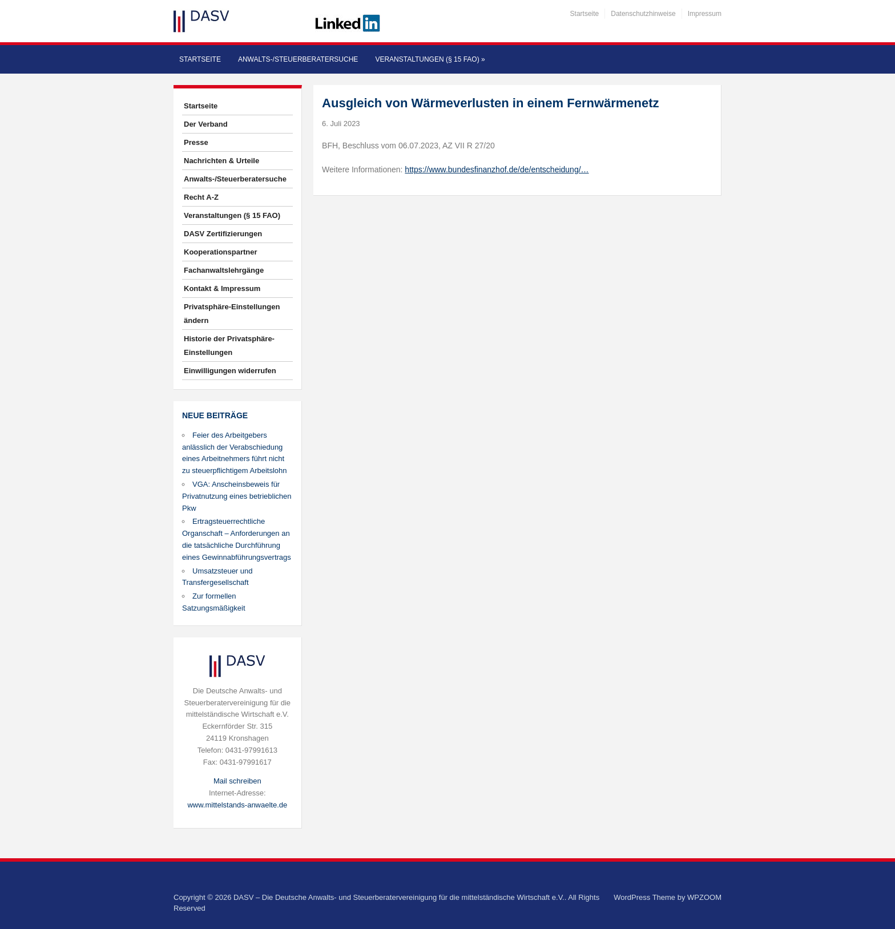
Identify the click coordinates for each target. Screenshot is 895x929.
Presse (196, 142)
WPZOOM (704, 897)
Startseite (584, 14)
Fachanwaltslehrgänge (224, 270)
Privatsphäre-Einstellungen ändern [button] (232, 313)
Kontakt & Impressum (222, 288)
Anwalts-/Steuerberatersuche (298, 59)
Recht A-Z (201, 197)
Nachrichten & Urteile (221, 160)
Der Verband (206, 124)
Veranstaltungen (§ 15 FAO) (430, 59)
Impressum (704, 14)
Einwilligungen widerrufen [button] (230, 370)
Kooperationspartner (220, 252)
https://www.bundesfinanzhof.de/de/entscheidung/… (496, 169)
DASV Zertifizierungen (223, 233)
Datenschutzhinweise (643, 14)
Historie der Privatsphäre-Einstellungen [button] (229, 345)
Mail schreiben (237, 781)
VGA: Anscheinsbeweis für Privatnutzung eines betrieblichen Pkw (237, 496)
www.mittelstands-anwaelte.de (237, 805)
